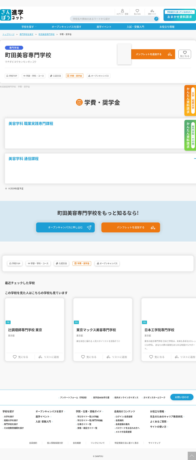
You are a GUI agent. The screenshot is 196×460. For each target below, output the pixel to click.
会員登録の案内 (123, 420)
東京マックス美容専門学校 (96, 325)
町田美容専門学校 (47, 27)
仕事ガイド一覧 (84, 420)
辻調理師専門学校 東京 (25, 325)
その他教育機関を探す (14, 423)
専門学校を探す (27, 27)
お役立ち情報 (157, 407)
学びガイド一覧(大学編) (88, 412)
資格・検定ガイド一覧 (87, 423)
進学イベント (43, 412)
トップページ (9, 27)
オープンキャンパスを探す (49, 407)
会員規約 (120, 416)
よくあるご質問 (158, 417)
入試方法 (74, 70)
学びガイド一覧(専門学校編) (90, 416)
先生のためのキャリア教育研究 (166, 412)
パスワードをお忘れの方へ (128, 423)
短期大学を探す (11, 416)
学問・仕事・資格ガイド (89, 407)
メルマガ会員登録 (124, 427)
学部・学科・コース (45, 70)
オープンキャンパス (131, 70)
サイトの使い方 (158, 422)
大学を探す (9, 412)
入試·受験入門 (43, 417)
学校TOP (16, 70)
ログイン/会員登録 (124, 412)
